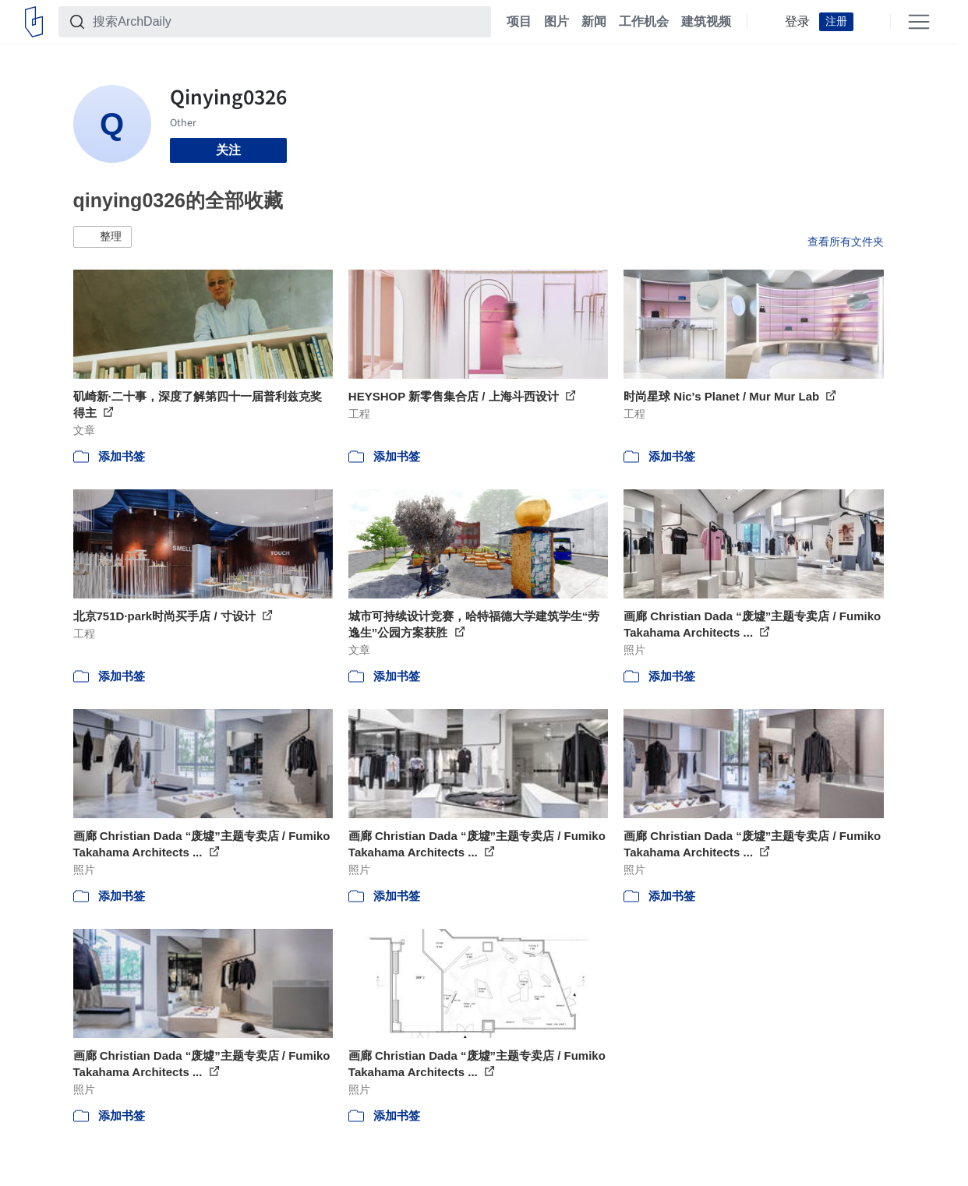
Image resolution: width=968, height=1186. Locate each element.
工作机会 (644, 21)
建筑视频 (706, 21)
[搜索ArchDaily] (287, 21)
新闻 (593, 21)
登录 (797, 21)
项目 (519, 21)
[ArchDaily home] (34, 21)
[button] (102, 237)
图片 (556, 21)
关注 (228, 150)
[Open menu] (918, 21)
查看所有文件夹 (845, 241)
